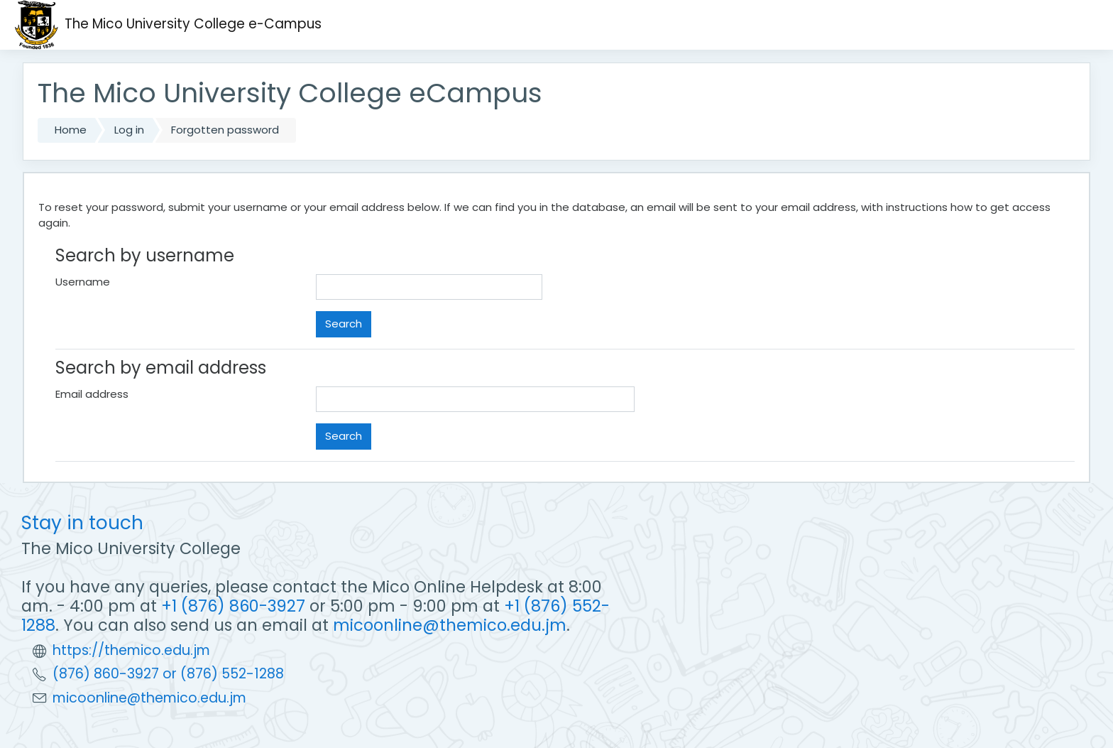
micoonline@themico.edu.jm (449, 625)
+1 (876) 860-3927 (233, 606)
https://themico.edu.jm (131, 650)
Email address (91, 393)
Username (82, 281)
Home (71, 129)
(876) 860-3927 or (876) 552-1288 (168, 673)
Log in (129, 129)
